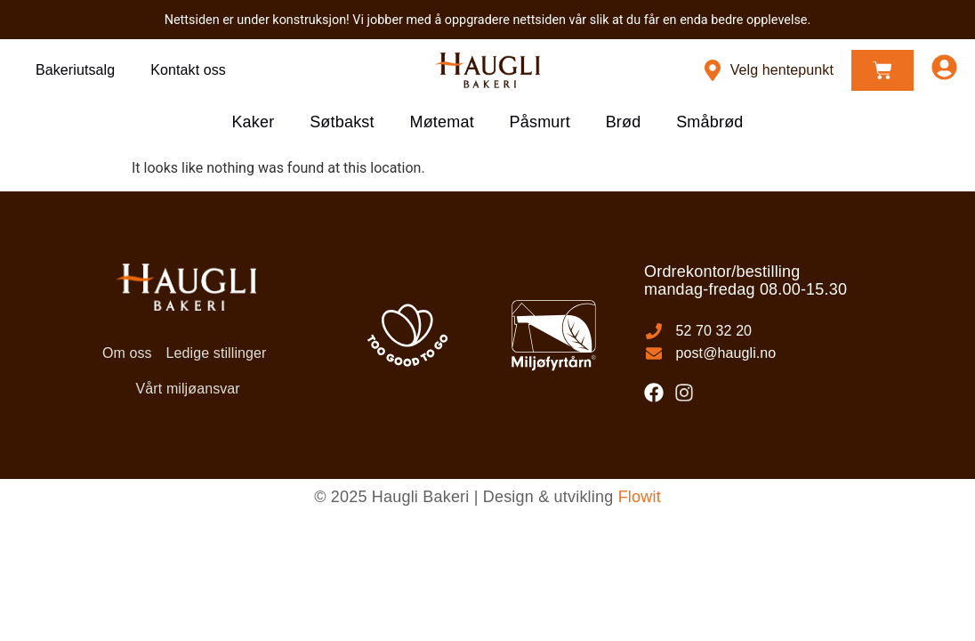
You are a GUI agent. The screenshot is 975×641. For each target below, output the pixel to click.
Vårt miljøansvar (188, 388)
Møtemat (441, 122)
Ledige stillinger (216, 353)
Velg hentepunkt (782, 69)
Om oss (127, 353)
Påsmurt (540, 122)
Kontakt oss (188, 69)
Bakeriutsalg (75, 69)
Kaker (252, 122)
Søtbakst (342, 122)
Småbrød (710, 122)
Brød (623, 122)
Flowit (639, 496)
